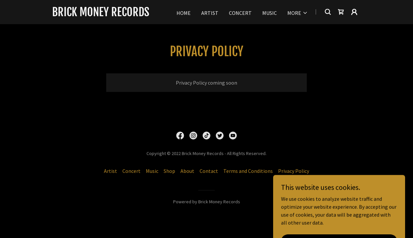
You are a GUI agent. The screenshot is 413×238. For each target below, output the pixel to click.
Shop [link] (169, 171)
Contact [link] (209, 171)
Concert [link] (240, 13)
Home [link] (183, 13)
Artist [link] (209, 13)
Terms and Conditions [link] (248, 171)
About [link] (187, 171)
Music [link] (269, 13)
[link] (100, 14)
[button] (297, 13)
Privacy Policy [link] (293, 171)
